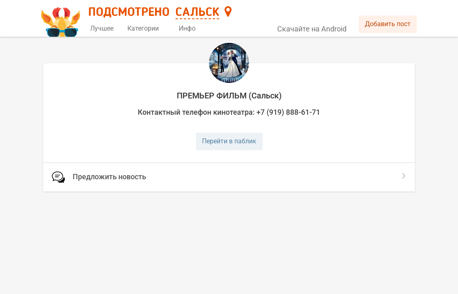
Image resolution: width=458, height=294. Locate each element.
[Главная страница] (61, 19)
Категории (146, 28)
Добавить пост (388, 24)
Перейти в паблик (229, 141)
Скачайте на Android (312, 28)
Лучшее (101, 28)
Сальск (197, 13)
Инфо (190, 28)
